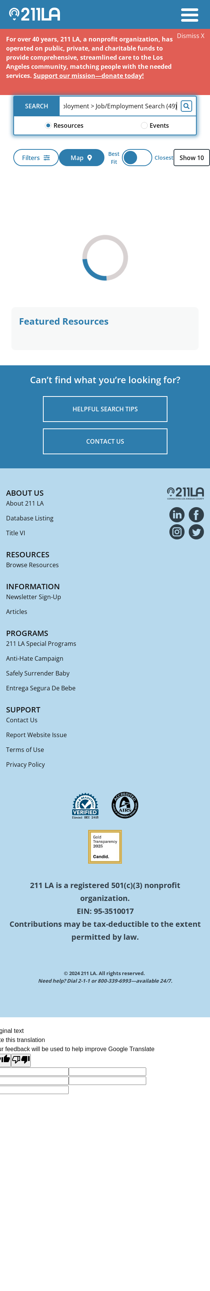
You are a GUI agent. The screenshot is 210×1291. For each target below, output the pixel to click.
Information (33, 586)
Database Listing (30, 518)
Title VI (15, 533)
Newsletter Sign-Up (33, 597)
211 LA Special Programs (41, 643)
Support (23, 709)
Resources (64, 125)
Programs (27, 633)
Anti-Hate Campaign (34, 658)
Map (82, 158)
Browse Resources (32, 565)
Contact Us (22, 720)
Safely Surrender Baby (37, 673)
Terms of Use (25, 749)
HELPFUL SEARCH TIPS (105, 409)
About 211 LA (25, 503)
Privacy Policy (25, 764)
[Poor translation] (21, 1060)
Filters (36, 158)
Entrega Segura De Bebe (41, 688)
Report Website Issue (36, 735)
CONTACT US (105, 441)
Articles (16, 611)
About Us (25, 493)
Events (155, 125)
